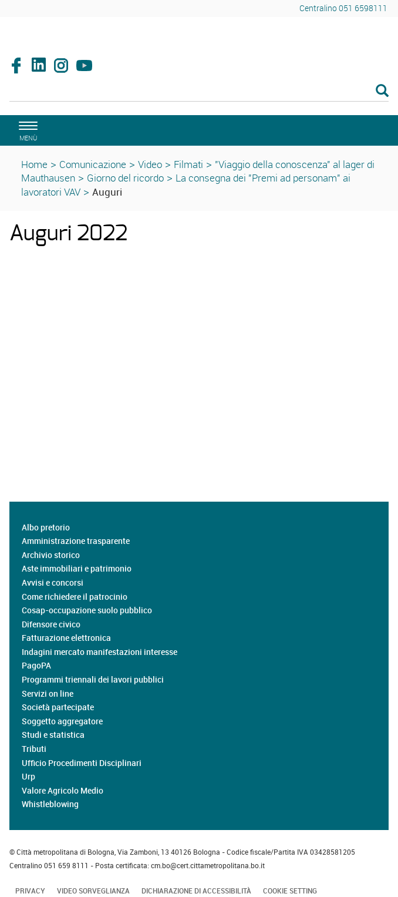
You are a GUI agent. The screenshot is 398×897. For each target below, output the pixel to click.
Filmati (188, 164)
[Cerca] (199, 92)
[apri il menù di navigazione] (26, 129)
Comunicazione (92, 164)
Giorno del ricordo (125, 177)
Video (150, 164)
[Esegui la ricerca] (382, 91)
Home (34, 164)
